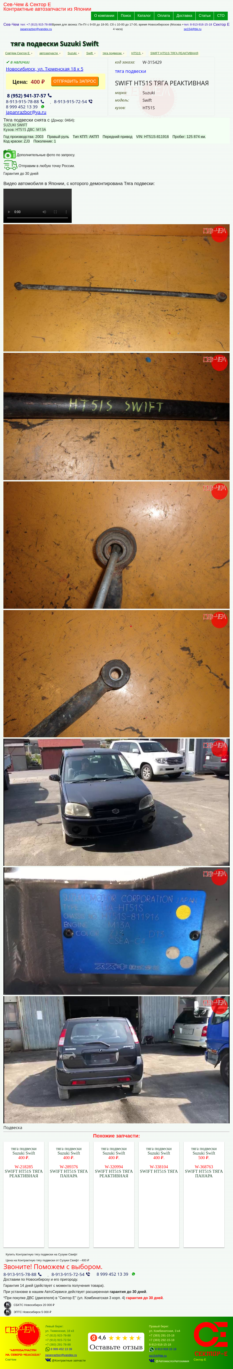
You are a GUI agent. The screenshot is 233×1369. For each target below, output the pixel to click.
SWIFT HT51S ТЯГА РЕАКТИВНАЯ (174, 53)
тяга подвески (112, 53)
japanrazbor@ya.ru (26, 112)
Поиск (126, 16)
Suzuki (72, 53)
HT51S (136, 53)
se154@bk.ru (193, 29)
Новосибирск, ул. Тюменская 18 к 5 (44, 69)
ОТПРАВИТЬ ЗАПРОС (74, 81)
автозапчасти (48, 53)
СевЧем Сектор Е (17, 53)
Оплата (163, 16)
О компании (104, 16)
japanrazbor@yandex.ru (36, 29)
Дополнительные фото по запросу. (39, 155)
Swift (90, 53)
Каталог (144, 16)
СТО (221, 16)
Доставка (184, 16)
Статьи (205, 16)
